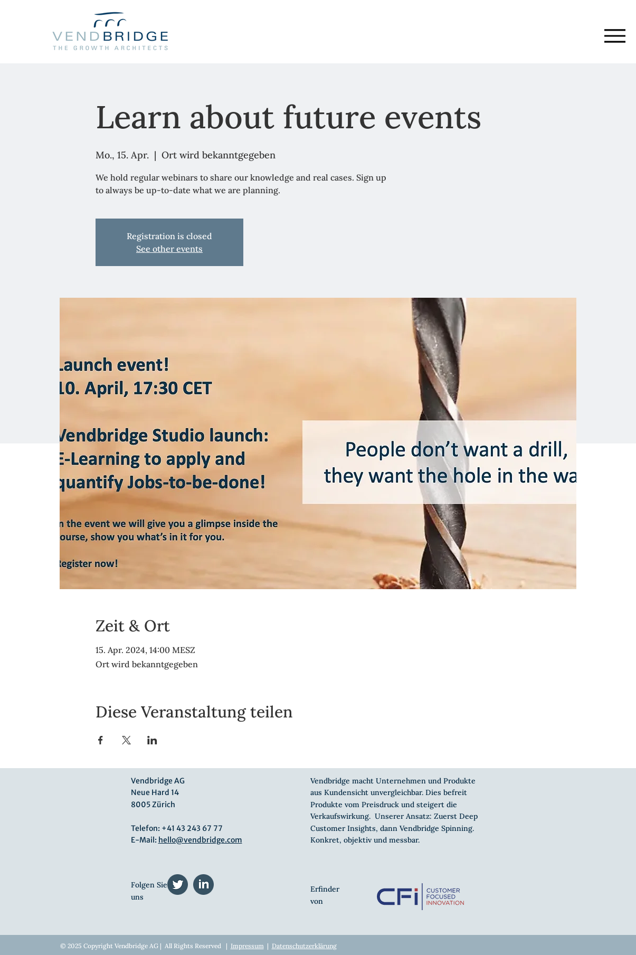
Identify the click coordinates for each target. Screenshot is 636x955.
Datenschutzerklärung (304, 946)
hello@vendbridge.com (200, 840)
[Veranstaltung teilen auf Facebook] (101, 740)
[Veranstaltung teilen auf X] (126, 740)
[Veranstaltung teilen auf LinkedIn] (152, 740)
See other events (169, 248)
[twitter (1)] (177, 884)
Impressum (247, 946)
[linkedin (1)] (203, 884)
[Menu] (615, 36)
